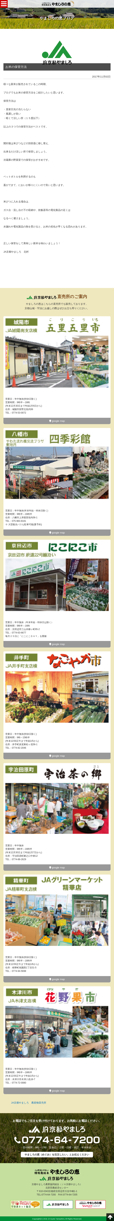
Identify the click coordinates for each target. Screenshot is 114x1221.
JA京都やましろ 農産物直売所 (28, 1102)
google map (57, 420)
